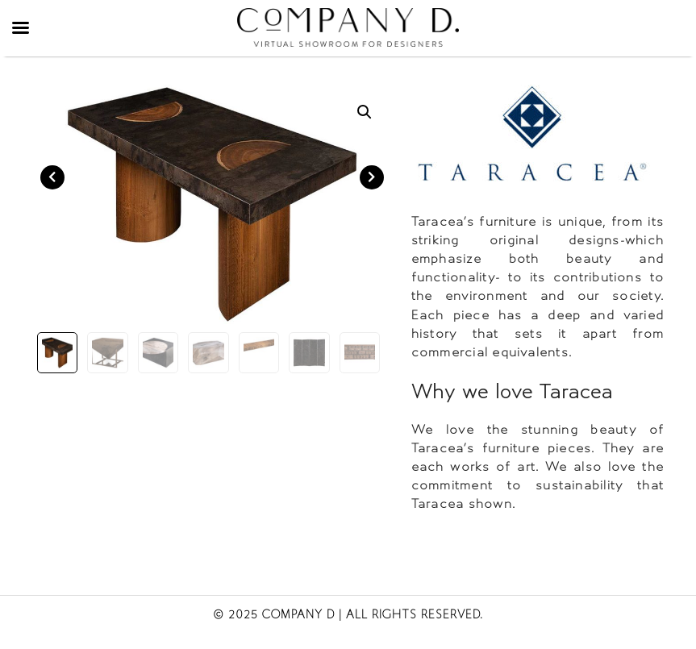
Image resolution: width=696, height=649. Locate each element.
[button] (364, 112)
